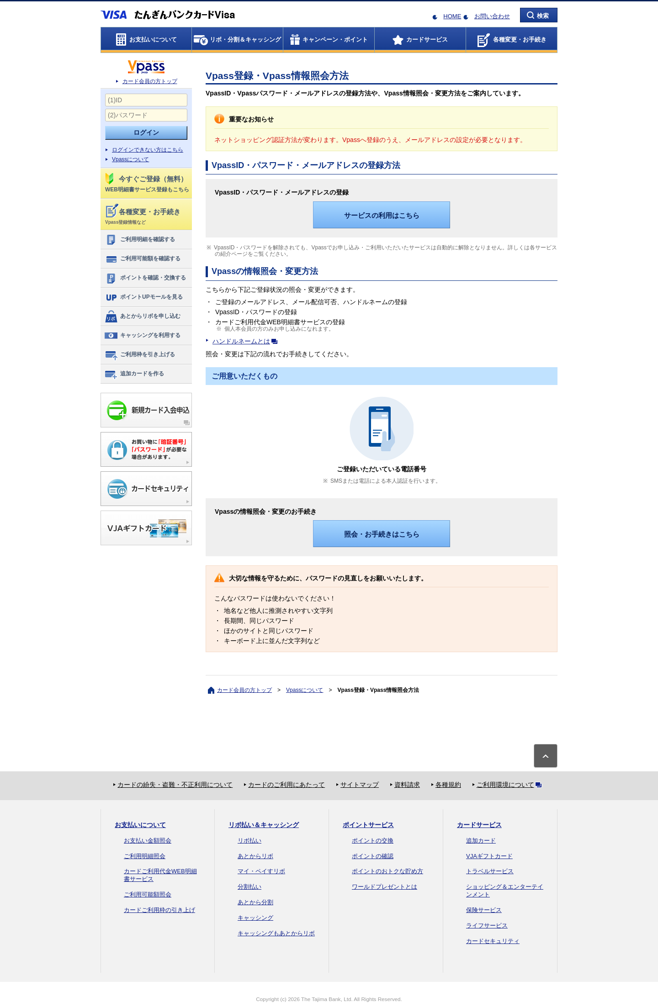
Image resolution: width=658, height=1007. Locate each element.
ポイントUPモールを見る (143, 297)
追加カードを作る (134, 374)
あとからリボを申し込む (142, 316)
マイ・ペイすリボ (261, 871)
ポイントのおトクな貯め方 (387, 871)
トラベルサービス (490, 871)
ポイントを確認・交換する (145, 278)
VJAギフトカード (489, 856)
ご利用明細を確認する (139, 240)
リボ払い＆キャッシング (263, 824)
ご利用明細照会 (144, 856)
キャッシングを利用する (142, 336)
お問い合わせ (492, 16)
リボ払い (249, 840)
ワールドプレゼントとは (384, 886)
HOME (452, 16)
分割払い (249, 886)
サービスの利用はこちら (381, 215)
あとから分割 (255, 902)
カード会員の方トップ (149, 81)
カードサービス (479, 824)
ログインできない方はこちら (147, 150)
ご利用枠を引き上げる (139, 355)
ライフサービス (487, 925)
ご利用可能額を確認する (142, 259)
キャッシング (255, 917)
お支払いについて (140, 824)
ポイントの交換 (372, 840)
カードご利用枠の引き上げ (159, 910)
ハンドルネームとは (246, 341)
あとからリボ (255, 856)
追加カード (481, 840)
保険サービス (484, 910)
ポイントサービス (368, 824)
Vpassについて (130, 159)
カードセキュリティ (493, 941)
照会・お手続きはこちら (381, 534)
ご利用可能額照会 (147, 894)
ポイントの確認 (372, 856)
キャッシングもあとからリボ (276, 933)
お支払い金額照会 (147, 840)
